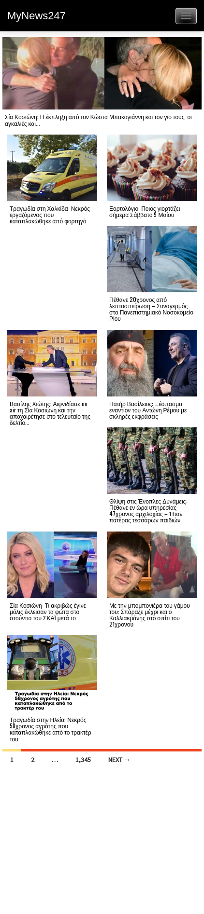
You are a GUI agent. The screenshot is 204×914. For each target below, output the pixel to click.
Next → (119, 759)
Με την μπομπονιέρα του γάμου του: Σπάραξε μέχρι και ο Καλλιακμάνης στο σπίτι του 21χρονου (149, 614)
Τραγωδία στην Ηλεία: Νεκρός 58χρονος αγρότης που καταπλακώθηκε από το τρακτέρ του (50, 729)
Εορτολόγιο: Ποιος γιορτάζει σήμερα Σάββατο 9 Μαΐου (144, 211)
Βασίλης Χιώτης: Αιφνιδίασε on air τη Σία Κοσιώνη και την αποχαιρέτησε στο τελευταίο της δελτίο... (50, 413)
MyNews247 (36, 16)
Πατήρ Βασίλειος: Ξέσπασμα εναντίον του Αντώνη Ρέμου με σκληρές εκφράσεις (148, 409)
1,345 (83, 759)
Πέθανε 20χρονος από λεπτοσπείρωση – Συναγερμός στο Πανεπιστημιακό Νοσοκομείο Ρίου (151, 309)
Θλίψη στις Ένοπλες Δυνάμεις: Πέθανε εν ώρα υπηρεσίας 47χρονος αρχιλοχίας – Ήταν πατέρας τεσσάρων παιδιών (148, 510)
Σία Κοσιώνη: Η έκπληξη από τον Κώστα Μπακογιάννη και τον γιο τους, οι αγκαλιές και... (98, 119)
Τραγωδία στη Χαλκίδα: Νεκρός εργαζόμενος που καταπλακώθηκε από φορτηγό (50, 214)
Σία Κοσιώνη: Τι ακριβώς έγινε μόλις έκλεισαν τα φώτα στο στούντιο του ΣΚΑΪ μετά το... (48, 611)
